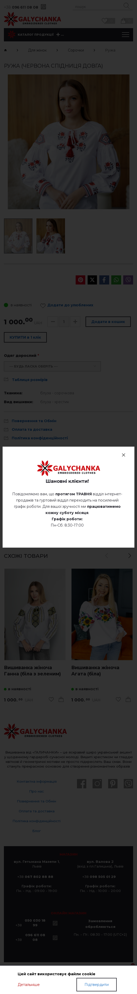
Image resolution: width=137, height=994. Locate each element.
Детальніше (29, 984)
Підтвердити (96, 984)
